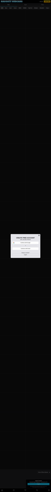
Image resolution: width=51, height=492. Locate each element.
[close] (39, 243)
